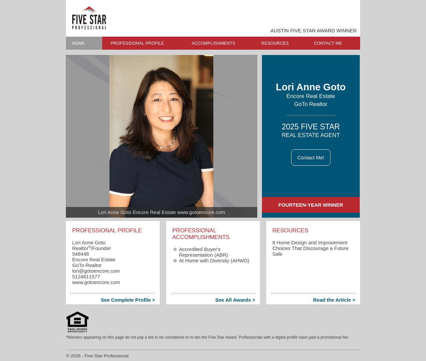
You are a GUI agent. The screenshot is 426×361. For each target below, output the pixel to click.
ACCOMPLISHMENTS (213, 43)
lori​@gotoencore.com (96, 271)
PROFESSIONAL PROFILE (137, 43)
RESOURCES (275, 43)
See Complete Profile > (128, 300)
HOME (78, 43)
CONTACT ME (328, 43)
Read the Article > (334, 300)
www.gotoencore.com (96, 282)
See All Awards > (235, 300)
